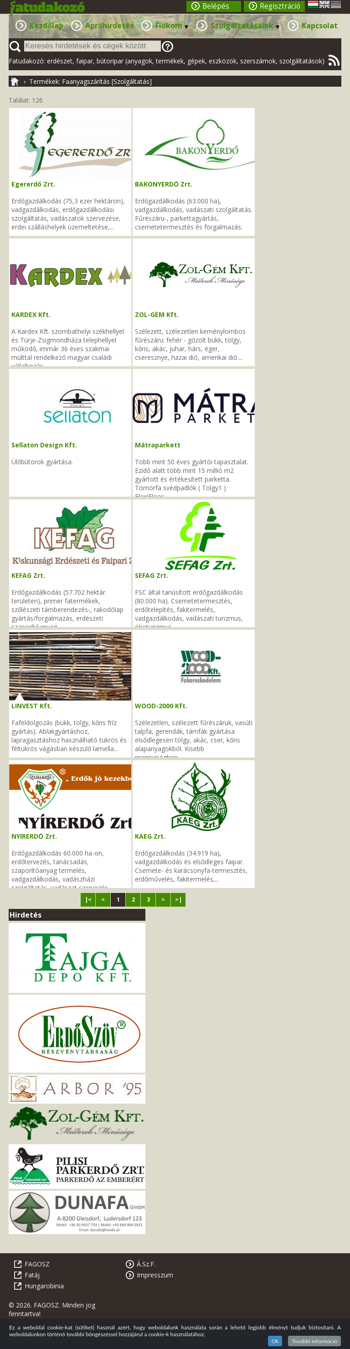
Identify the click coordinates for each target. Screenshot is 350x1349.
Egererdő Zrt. (33, 184)
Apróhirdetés (109, 26)
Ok (275, 1341)
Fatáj (32, 1275)
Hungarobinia (44, 1286)
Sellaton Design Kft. (44, 445)
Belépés (215, 6)
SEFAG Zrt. (151, 575)
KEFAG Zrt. (28, 575)
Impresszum (155, 1275)
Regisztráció (280, 6)
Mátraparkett (157, 445)
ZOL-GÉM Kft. (157, 314)
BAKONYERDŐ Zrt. (163, 184)
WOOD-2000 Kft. (161, 705)
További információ (314, 1341)
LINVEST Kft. (31, 705)
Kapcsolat (320, 26)
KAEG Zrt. (150, 836)
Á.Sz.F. (146, 1264)
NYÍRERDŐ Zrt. (34, 836)
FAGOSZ (37, 1264)
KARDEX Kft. (31, 314)
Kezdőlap (46, 26)
